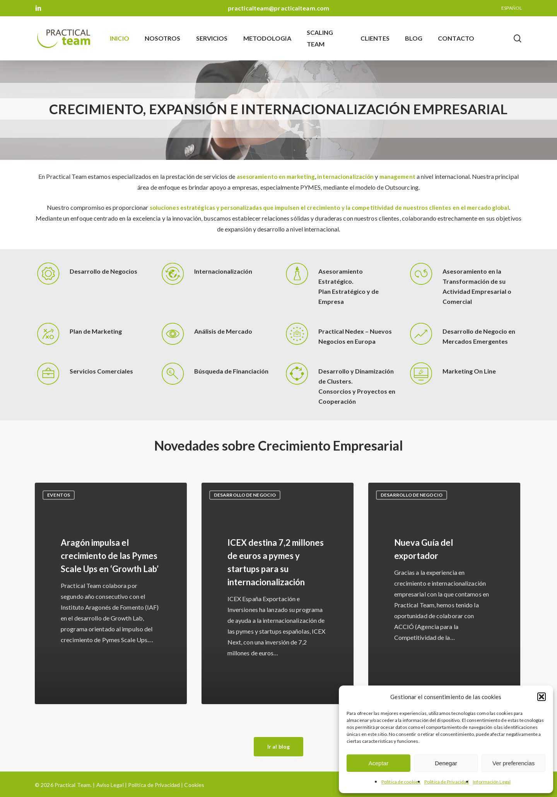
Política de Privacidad (446, 782)
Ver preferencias (513, 763)
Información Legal (492, 782)
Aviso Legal (110, 785)
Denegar (446, 763)
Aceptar (378, 763)
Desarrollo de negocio (245, 495)
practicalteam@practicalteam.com (278, 8)
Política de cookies (400, 782)
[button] (541, 697)
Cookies (193, 785)
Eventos (58, 495)
